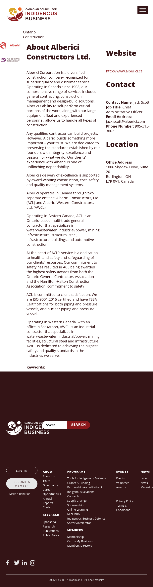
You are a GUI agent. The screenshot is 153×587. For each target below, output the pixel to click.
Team (46, 481)
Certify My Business (80, 541)
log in (21, 470)
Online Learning (77, 509)
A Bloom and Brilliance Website (85, 580)
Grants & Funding (78, 483)
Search (78, 424)
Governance (51, 485)
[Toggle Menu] (142, 10)
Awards (121, 487)
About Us (49, 476)
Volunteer (122, 483)
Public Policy (51, 535)
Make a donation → (19, 495)
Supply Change (77, 500)
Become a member (22, 484)
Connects (73, 496)
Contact (48, 507)
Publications (51, 531)
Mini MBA (73, 514)
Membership (75, 537)
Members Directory (79, 545)
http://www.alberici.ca (124, 71)
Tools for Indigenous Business (86, 478)
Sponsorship (75, 505)
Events (120, 478)
